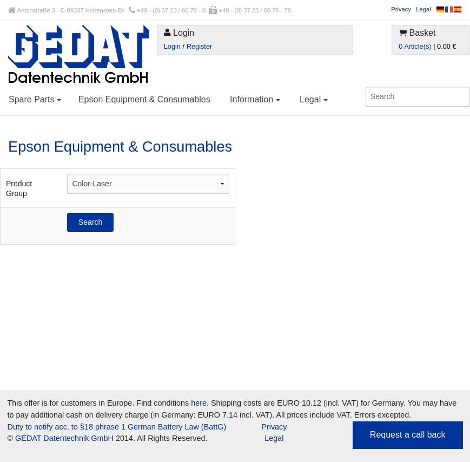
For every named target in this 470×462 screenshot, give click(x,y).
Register (200, 46)
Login (172, 46)
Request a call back (408, 434)
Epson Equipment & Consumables (144, 99)
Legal (423, 9)
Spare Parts (35, 99)
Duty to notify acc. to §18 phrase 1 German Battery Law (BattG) (117, 426)
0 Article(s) (415, 46)
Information (255, 99)
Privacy (401, 9)
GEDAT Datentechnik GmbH (64, 438)
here (199, 403)
